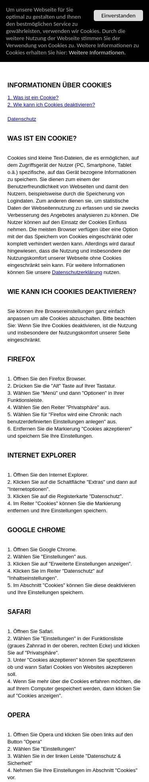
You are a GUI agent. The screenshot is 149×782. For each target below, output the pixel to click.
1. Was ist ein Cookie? (33, 97)
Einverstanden (118, 15)
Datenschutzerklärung (77, 272)
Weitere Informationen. (97, 52)
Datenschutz (22, 119)
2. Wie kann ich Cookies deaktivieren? (51, 105)
